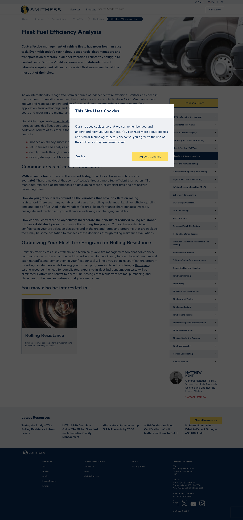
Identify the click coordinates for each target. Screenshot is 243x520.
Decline (80, 156)
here (112, 137)
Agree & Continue (150, 157)
